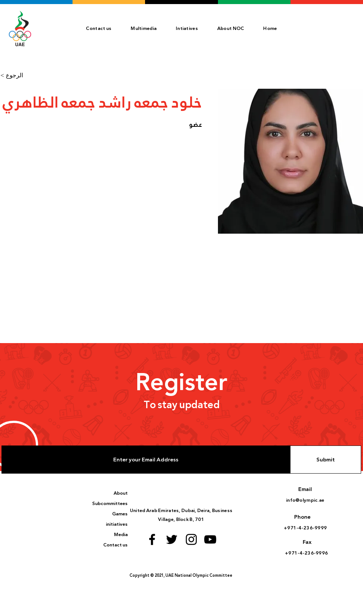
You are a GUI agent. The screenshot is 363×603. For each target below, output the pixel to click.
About (121, 493)
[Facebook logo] (152, 539)
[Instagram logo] (191, 539)
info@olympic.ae (305, 500)
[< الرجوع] (15, 75)
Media (121, 535)
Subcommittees (110, 503)
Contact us (115, 545)
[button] (230, 28)
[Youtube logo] (210, 539)
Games (120, 514)
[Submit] (325, 460)
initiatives (117, 524)
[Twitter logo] (171, 539)
